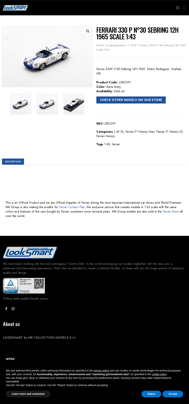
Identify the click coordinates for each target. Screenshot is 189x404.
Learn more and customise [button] (28, 393)
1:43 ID (132, 45)
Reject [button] (151, 393)
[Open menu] (177, 8)
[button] (88, 31)
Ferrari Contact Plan (72, 207)
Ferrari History (105, 136)
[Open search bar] (184, 8)
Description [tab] (13, 161)
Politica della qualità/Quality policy (25, 298)
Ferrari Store (171, 211)
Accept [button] (173, 393)
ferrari (116, 144)
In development (116, 45)
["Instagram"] (13, 309)
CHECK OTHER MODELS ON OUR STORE (131, 100)
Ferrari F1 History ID (169, 132)
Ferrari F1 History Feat (140, 132)
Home (100, 45)
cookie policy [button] (159, 374)
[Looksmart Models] (16, 8)
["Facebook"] (6, 309)
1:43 (107, 144)
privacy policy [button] (101, 370)
